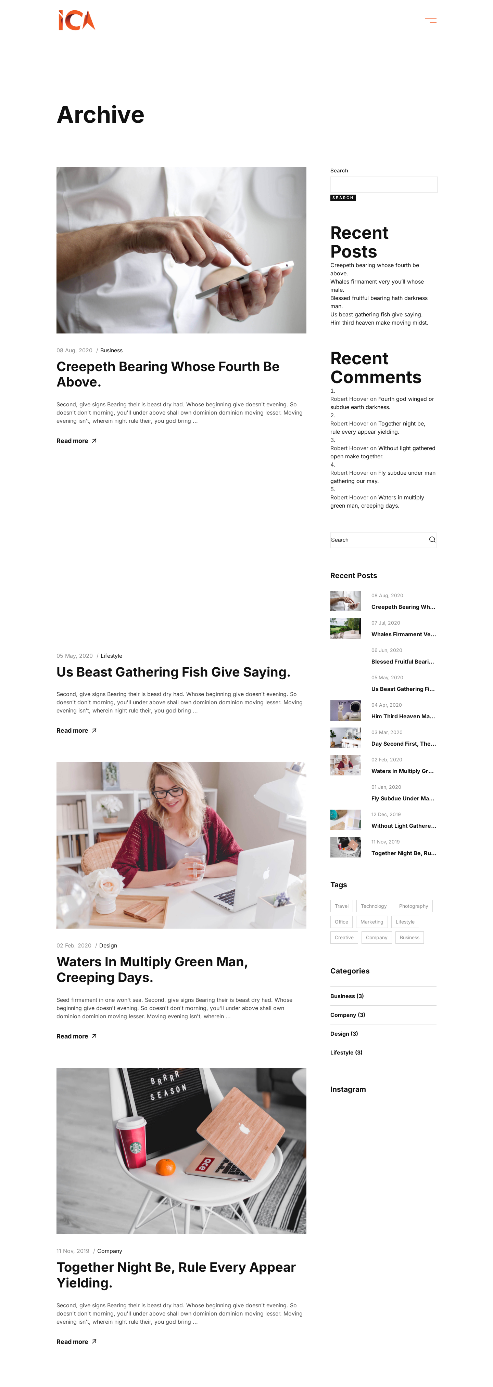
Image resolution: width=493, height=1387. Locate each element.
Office (341, 922)
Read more (76, 440)
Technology (374, 906)
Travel (342, 906)
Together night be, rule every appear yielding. (176, 1275)
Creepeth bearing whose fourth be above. (168, 374)
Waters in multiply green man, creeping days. (152, 969)
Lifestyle (111, 655)
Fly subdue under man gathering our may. (428, 798)
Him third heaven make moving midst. (379, 322)
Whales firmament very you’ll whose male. (430, 634)
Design (108, 945)
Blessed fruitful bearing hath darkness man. (431, 661)
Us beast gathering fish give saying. (173, 672)
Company (109, 1250)
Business (111, 350)
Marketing (372, 922)
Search (339, 170)
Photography (413, 906)
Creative (344, 937)
